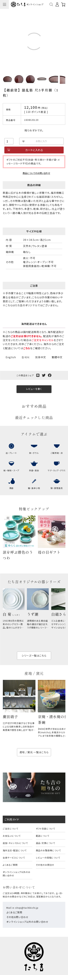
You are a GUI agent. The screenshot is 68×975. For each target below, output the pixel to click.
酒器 (11, 488)
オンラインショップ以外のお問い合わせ (16, 873)
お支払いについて (12, 835)
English (11, 357)
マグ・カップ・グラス (56, 470)
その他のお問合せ (45, 864)
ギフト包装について (45, 828)
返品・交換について (45, 842)
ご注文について (10, 828)
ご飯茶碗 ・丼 (57, 452)
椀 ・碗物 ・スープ (11, 470)
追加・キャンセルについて (15, 842)
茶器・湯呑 (34, 470)
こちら (26, 348)
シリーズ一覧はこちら (34, 655)
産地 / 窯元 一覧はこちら (34, 752)
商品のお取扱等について (48, 850)
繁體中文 (57, 357)
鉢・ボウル (34, 452)
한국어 (26, 357)
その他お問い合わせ (17, 917)
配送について (42, 835)
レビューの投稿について (48, 857)
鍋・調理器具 (57, 488)
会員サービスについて (14, 857)
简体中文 (40, 357)
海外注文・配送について (15, 850)
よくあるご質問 (10, 864)
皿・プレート (11, 452)
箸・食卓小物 (34, 488)
